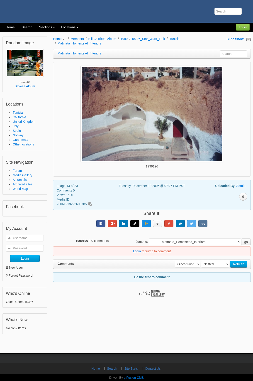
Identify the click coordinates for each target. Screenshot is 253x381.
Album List (20, 180)
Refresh (238, 264)
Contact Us (153, 368)
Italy (16, 126)
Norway (18, 135)
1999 (124, 39)
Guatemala (20, 140)
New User (14, 267)
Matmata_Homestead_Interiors (79, 43)
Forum (17, 170)
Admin (240, 186)
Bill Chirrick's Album (102, 39)
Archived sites (22, 184)
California (19, 117)
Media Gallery (22, 175)
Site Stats (131, 368)
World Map (20, 189)
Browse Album (25, 86)
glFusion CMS (134, 377)
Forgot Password (21, 275)
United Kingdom (24, 121)
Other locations (23, 144)
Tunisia (18, 112)
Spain (17, 131)
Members (77, 39)
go (246, 242)
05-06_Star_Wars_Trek (148, 39)
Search (112, 368)
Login (243, 27)
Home (57, 39)
